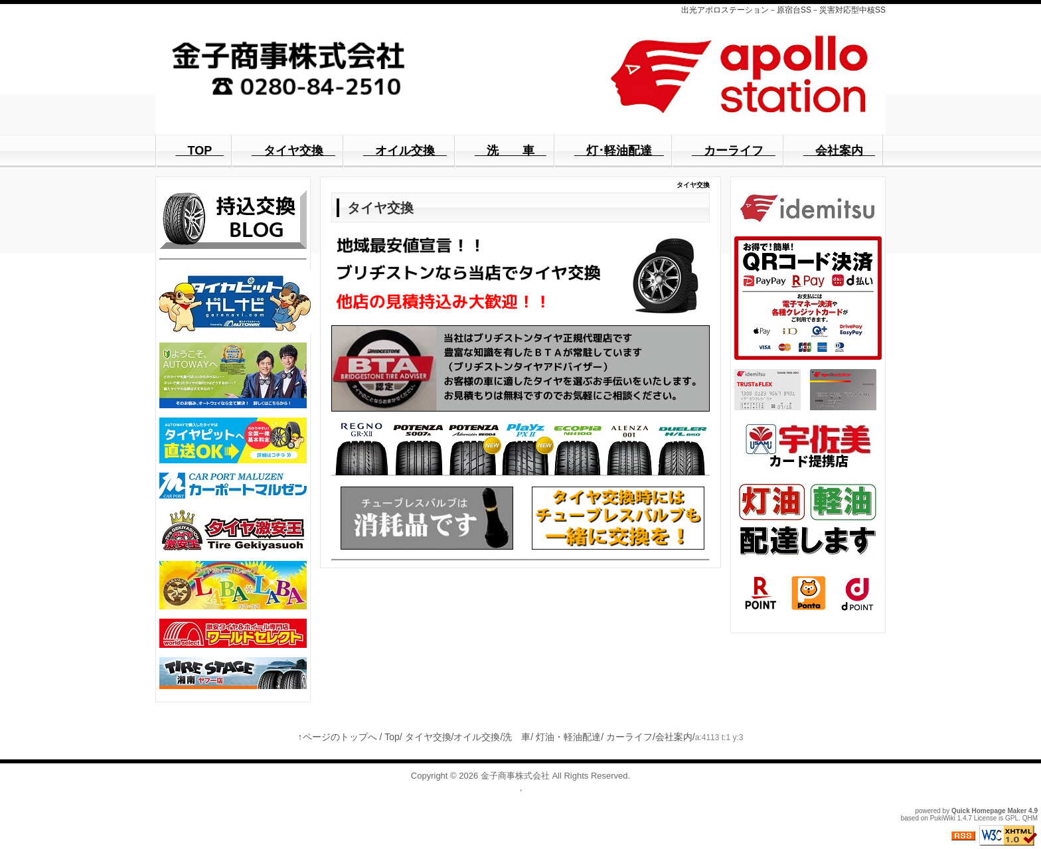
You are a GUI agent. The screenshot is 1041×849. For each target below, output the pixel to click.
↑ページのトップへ (337, 737)
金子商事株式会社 (515, 776)
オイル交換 (476, 737)
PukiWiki (942, 818)
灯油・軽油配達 (568, 737)
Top (392, 737)
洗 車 (516, 737)
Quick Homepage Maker (988, 810)
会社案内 (673, 737)
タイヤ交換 (428, 737)
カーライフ (629, 737)
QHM (1030, 818)
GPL (1011, 818)
